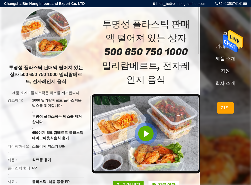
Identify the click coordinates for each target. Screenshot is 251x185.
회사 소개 (225, 83)
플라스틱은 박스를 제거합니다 (55, 93)
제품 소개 (20, 93)
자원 (225, 70)
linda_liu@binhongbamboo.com (181, 4)
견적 (225, 107)
